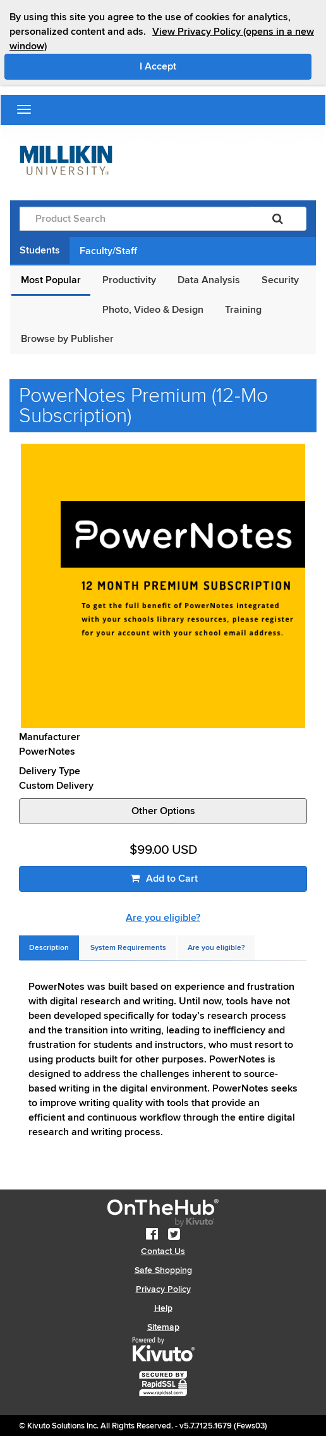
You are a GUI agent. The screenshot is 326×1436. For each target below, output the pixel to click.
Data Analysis (209, 280)
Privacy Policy (163, 1289)
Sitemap (163, 1327)
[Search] (278, 218)
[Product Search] (135, 219)
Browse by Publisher (67, 338)
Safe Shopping (163, 1270)
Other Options (163, 811)
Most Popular (51, 280)
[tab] (49, 947)
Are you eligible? (163, 917)
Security (280, 280)
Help (163, 1308)
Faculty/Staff (108, 251)
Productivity (129, 280)
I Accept (211, 66)
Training (243, 309)
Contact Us (163, 1251)
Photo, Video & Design (152, 309)
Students (40, 250)
